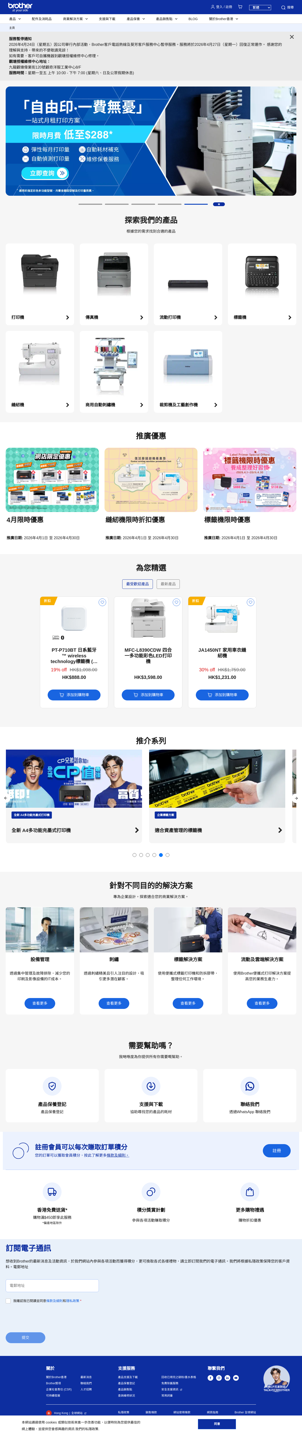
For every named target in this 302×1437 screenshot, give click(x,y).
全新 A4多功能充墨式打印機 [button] (46, 830)
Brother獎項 (53, 1383)
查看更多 (39, 1003)
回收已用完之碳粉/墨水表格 (178, 1377)
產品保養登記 (126, 1383)
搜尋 (287, 7)
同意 (217, 1425)
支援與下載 (107, 19)
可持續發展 (53, 1395)
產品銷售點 (125, 1389)
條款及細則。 (118, 1155)
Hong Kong (57, 1413)
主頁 (12, 28)
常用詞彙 (167, 1395)
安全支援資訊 (169, 1389)
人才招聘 (86, 1389)
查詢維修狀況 (126, 1395)
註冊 (277, 1150)
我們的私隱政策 (86, 1429)
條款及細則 (54, 1301)
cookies (51, 1422)
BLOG (193, 19)
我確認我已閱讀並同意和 (47, 1301)
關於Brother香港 (56, 1377)
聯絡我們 (86, 1383)
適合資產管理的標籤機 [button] (183, 830)
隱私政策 (72, 1301)
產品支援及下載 (128, 1377)
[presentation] (41, 1317)
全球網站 (77, 1413)
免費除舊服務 (169, 1383)
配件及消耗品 (42, 19)
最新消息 (86, 1377)
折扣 (13, 601)
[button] (90, 204)
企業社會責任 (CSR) (59, 1389)
